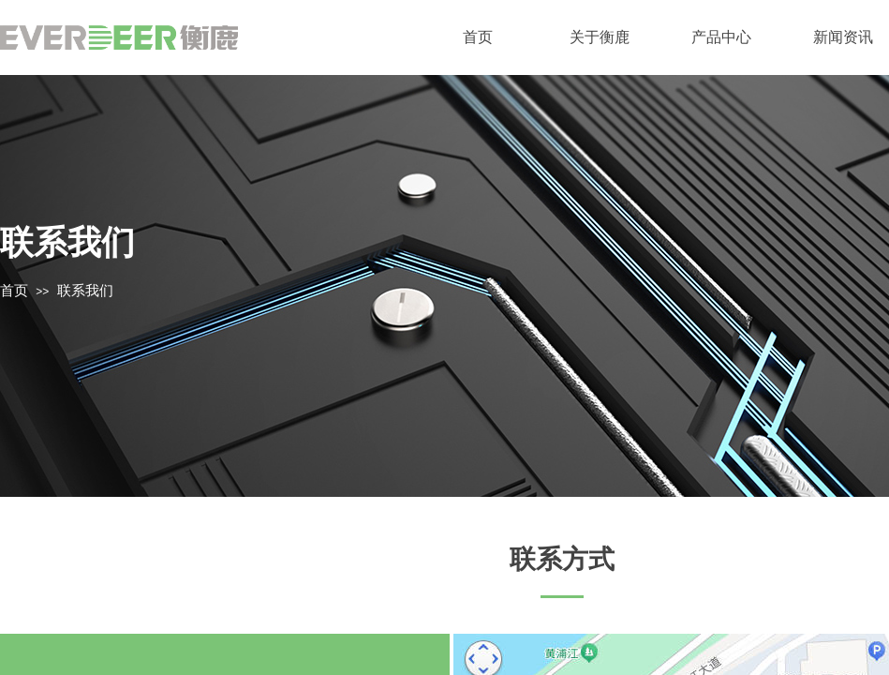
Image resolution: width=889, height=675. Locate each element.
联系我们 (85, 290)
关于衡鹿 (600, 37)
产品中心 (721, 37)
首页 (478, 37)
